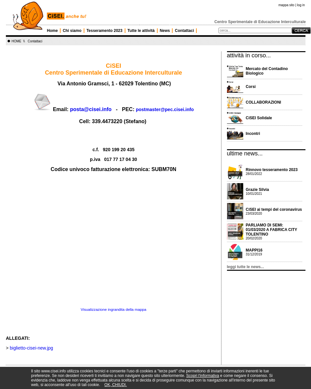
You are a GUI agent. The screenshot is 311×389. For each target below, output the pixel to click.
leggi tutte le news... (245, 267)
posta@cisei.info (91, 109)
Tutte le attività (141, 30)
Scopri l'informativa (202, 375)
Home (52, 30)
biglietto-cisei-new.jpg (31, 348)
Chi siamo (72, 30)
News (165, 30)
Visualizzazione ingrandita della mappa (113, 309)
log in (301, 5)
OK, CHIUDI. (116, 384)
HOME (16, 41)
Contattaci (184, 30)
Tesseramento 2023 (104, 30)
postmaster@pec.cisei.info (165, 109)
